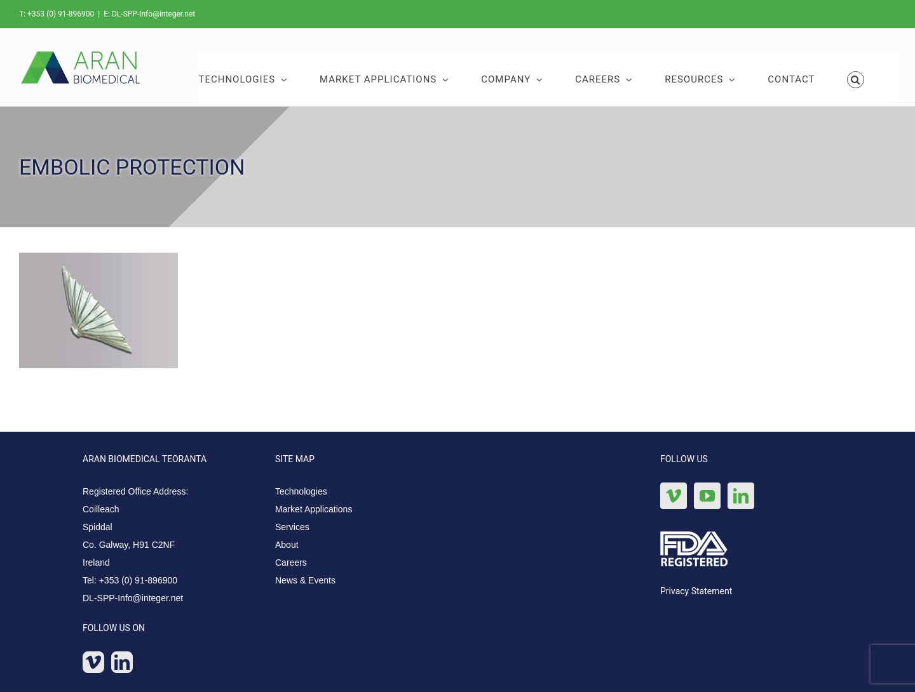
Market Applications (313, 509)
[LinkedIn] (122, 662)
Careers (291, 562)
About (287, 545)
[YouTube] (707, 495)
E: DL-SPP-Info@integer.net (149, 14)
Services (292, 527)
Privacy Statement (696, 591)
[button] (856, 78)
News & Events (305, 580)
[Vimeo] (93, 662)
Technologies (301, 491)
